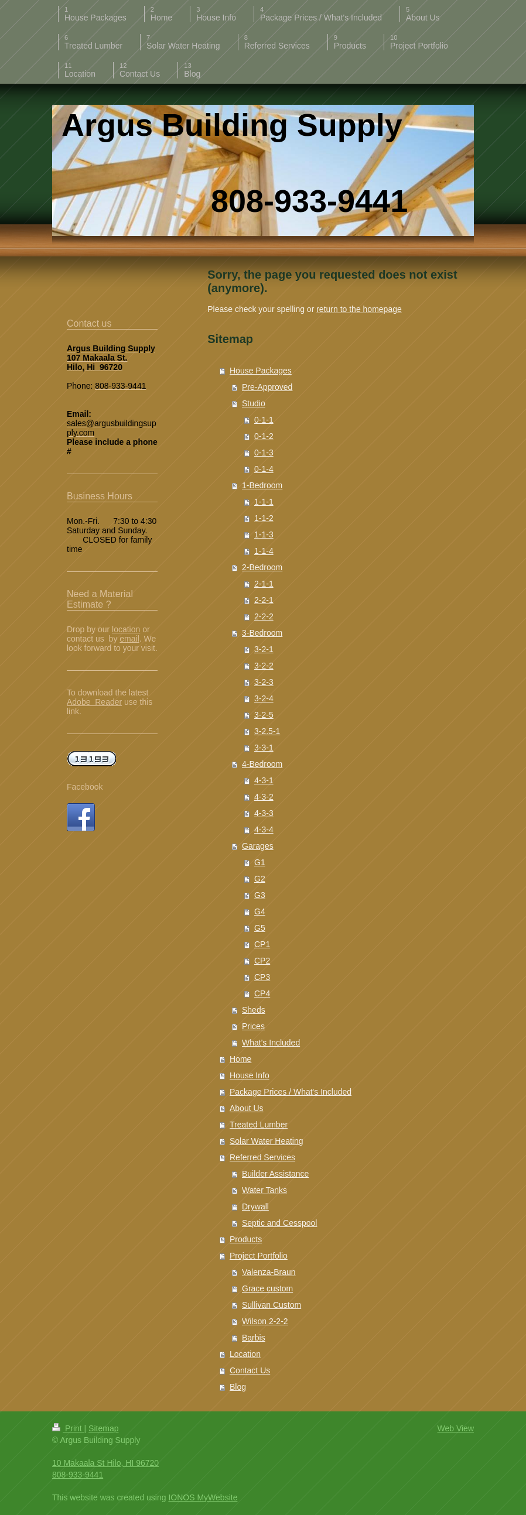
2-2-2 (264, 616)
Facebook (85, 786)
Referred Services (262, 1157)
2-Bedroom (262, 567)
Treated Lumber (259, 1124)
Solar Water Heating (266, 1141)
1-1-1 (264, 501)
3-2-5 (264, 714)
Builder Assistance (275, 1173)
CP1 (262, 944)
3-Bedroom (262, 632)
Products (246, 1239)
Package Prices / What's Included (290, 1091)
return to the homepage (359, 309)
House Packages (261, 370)
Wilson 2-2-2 (265, 1321)
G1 (259, 862)
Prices (253, 1026)
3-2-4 (264, 698)
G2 (259, 878)
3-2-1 (264, 649)
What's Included (271, 1042)
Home (240, 1059)
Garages (258, 846)
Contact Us (250, 1370)
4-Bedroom (262, 764)
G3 (259, 895)
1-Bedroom (262, 485)
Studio (253, 403)
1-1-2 (264, 518)
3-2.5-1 (267, 731)
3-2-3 (264, 682)
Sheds (253, 1009)
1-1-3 (264, 534)
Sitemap (103, 1428)
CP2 (262, 960)
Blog (238, 1386)
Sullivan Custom (271, 1305)
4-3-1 (264, 780)
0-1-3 (264, 452)
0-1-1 (264, 419)
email (129, 638)
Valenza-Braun (269, 1272)
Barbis (253, 1337)
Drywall (255, 1206)
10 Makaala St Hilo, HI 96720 (105, 1463)
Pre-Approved (267, 387)
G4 (259, 911)
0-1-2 (264, 436)
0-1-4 (264, 469)
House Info (249, 1075)
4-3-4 (264, 829)
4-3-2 (264, 796)
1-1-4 (264, 551)
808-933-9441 (77, 1474)
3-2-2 (264, 665)
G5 (259, 928)
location (126, 629)
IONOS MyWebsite (202, 1497)
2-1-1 (264, 583)
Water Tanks (264, 1190)
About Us (247, 1108)
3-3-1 (264, 747)
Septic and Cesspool (279, 1223)
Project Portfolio (259, 1255)
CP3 (262, 977)
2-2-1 (264, 600)
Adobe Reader (94, 702)
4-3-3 (264, 813)
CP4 (262, 993)
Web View (455, 1428)
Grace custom (267, 1288)
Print (68, 1428)
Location (245, 1354)
